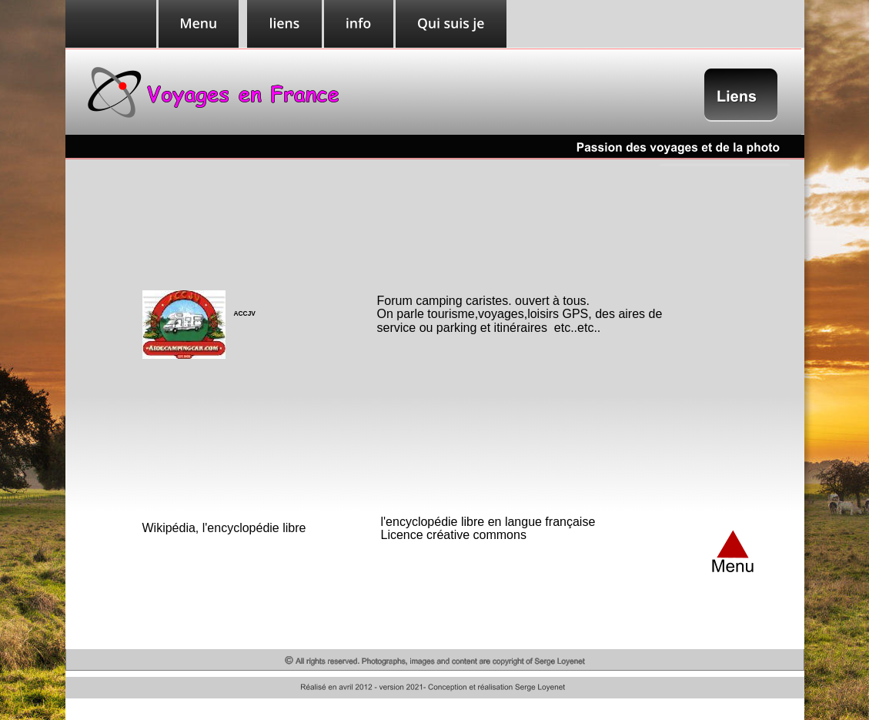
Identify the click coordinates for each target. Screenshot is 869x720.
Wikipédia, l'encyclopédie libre (224, 527)
